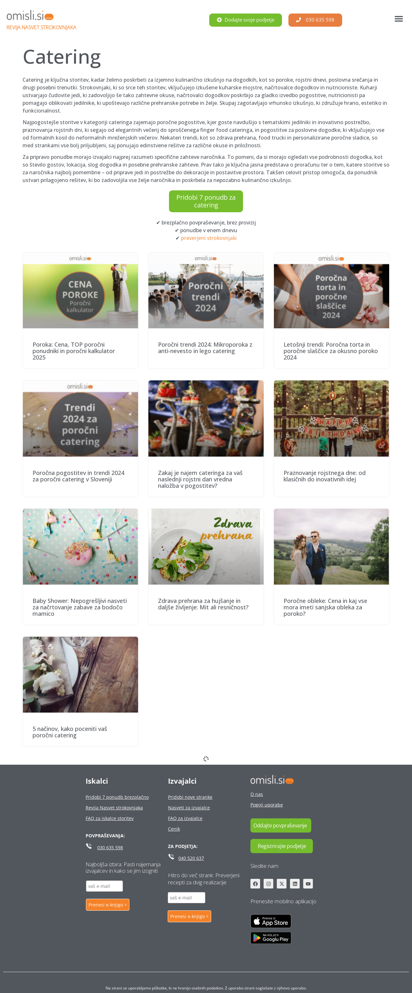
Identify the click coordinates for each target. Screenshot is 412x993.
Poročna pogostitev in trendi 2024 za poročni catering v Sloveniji (78, 476)
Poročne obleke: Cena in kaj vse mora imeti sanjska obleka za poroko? (325, 607)
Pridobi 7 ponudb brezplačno (117, 797)
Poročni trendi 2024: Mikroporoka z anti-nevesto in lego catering (205, 348)
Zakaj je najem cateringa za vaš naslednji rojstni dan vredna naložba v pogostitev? (200, 479)
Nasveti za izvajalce (189, 808)
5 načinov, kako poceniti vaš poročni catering (70, 732)
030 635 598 (110, 847)
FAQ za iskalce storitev (110, 818)
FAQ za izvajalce (185, 818)
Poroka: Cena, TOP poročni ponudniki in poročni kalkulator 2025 (74, 351)
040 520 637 (191, 858)
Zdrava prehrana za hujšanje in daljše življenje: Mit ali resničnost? (203, 604)
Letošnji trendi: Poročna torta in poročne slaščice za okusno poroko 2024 (331, 351)
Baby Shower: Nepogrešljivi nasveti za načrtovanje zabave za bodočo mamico (80, 607)
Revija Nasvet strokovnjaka (41, 27)
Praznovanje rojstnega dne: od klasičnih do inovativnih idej (325, 476)
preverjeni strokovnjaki (209, 237)
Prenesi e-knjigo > (108, 905)
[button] (399, 18)
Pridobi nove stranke (190, 797)
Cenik (174, 829)
